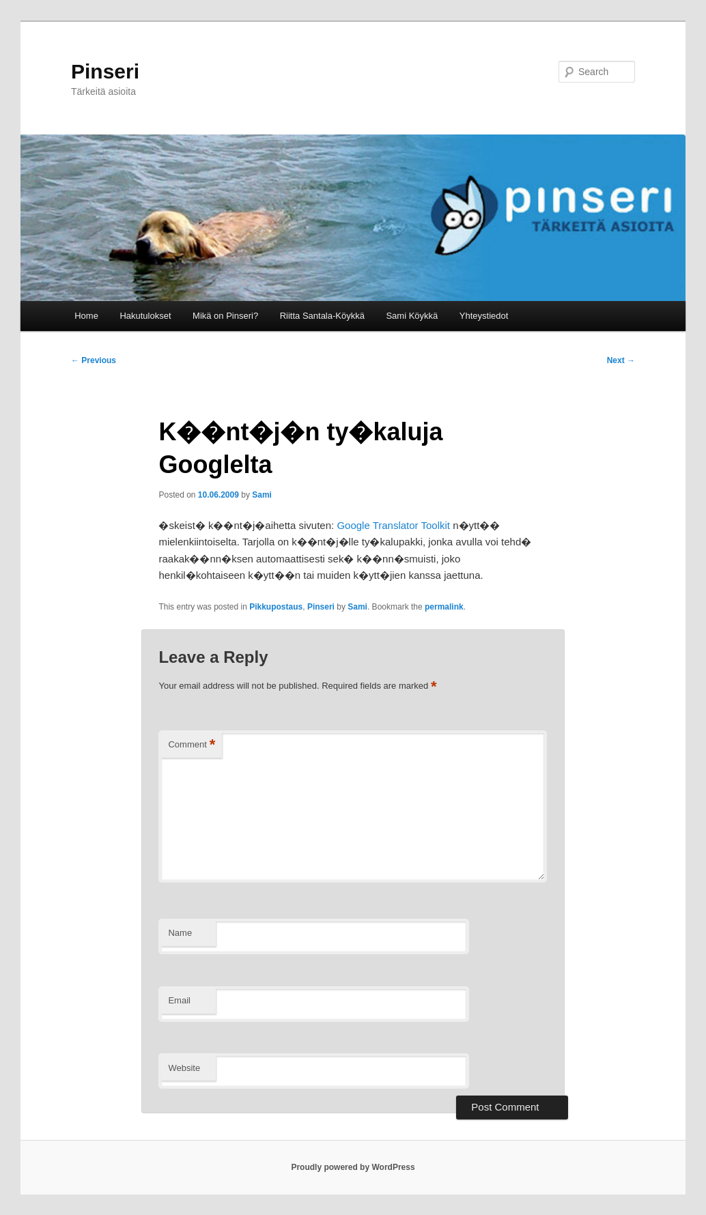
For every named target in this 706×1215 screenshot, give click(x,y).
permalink (444, 607)
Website (184, 1068)
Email (179, 1000)
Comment (191, 745)
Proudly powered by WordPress (352, 1167)
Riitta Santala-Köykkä (322, 316)
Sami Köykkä (412, 316)
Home (86, 316)
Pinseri (105, 71)
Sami (262, 495)
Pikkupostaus (275, 607)
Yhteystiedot (484, 316)
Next (621, 360)
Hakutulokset (145, 316)
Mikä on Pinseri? (225, 316)
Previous (93, 360)
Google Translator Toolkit (393, 525)
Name (180, 933)
